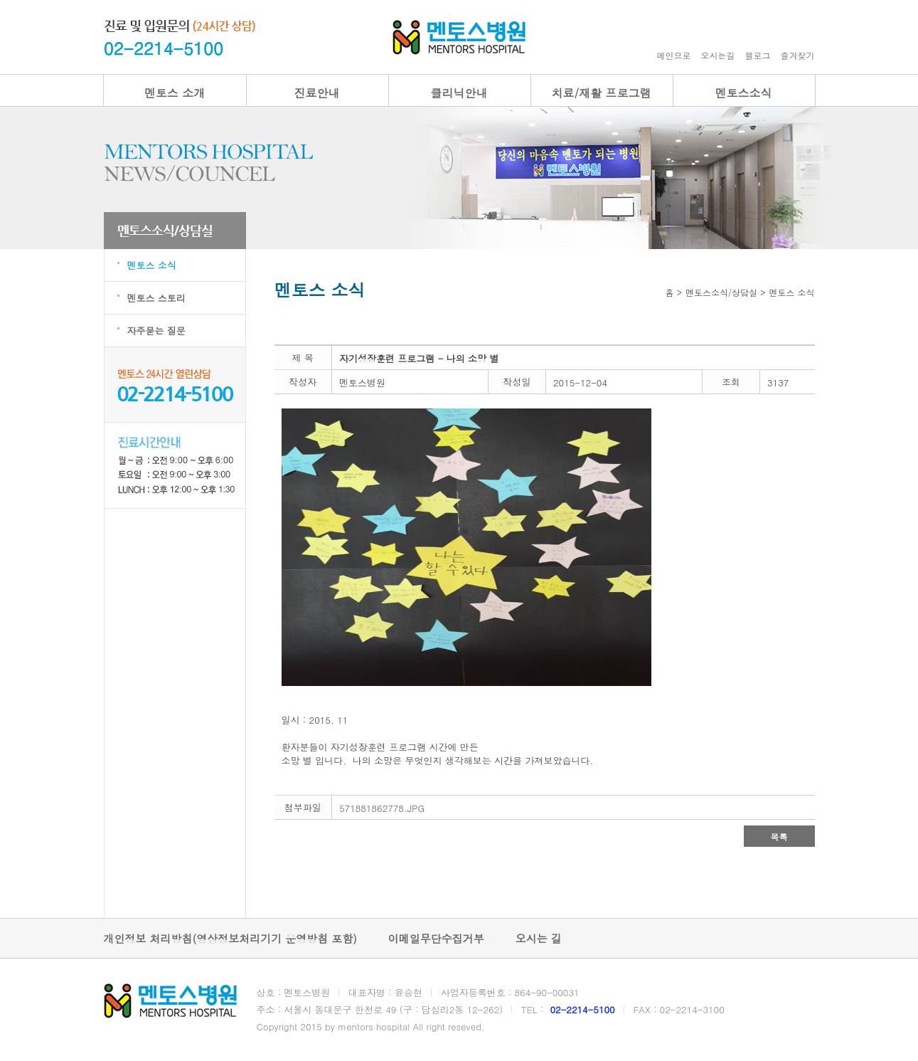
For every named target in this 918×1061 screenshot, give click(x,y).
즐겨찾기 (798, 55)
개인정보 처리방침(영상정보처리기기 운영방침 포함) (230, 938)
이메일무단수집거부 (436, 938)
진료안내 (317, 93)
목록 (779, 836)
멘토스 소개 (174, 93)
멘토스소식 (743, 93)
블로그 (758, 55)
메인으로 (674, 55)
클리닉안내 (459, 93)
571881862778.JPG (382, 808)
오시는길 (718, 55)
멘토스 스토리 (156, 298)
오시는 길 (539, 938)
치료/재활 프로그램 (601, 93)
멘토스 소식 (151, 265)
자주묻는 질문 (156, 330)
